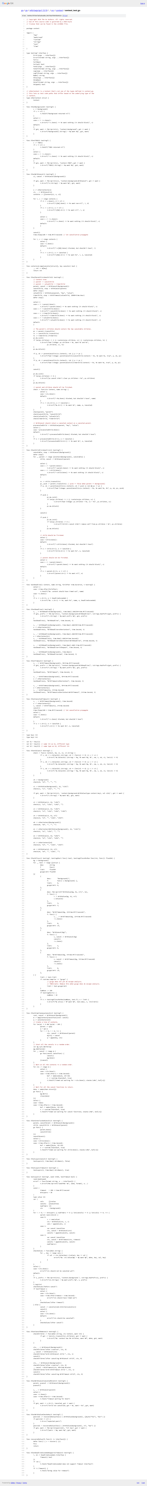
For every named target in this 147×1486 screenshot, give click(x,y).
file (65, 16)
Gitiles (13, 1483)
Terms (24, 1483)
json (143, 1483)
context (59, 10)
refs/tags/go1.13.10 (38, 10)
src (52, 10)
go (22, 10)
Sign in (142, 3)
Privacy (18, 1483)
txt (138, 1483)
